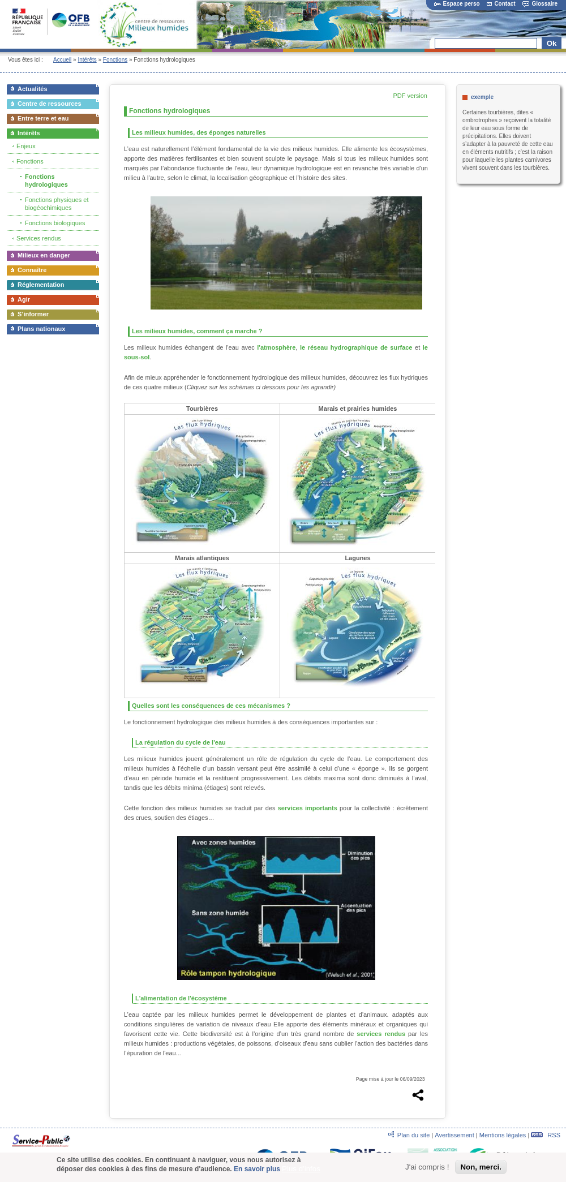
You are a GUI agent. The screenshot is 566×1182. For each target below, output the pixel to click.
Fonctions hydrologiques (46, 180)
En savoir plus (257, 1169)
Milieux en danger (44, 255)
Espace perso (457, 4)
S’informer (33, 314)
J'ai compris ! (427, 1167)
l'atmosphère (276, 347)
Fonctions (115, 60)
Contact (501, 4)
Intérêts (87, 60)
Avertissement (454, 1135)
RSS (545, 1135)
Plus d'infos (301, 1168)
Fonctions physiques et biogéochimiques (57, 203)
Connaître (32, 270)
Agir (24, 299)
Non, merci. (480, 1167)
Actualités (33, 88)
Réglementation (41, 284)
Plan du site (413, 1135)
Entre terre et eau (43, 118)
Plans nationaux (41, 328)
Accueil (62, 60)
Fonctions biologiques (55, 223)
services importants (307, 808)
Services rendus (38, 238)
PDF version (410, 95)
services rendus (381, 1033)
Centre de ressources (50, 103)
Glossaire (540, 4)
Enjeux (26, 146)
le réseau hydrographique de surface (356, 347)
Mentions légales (502, 1135)
